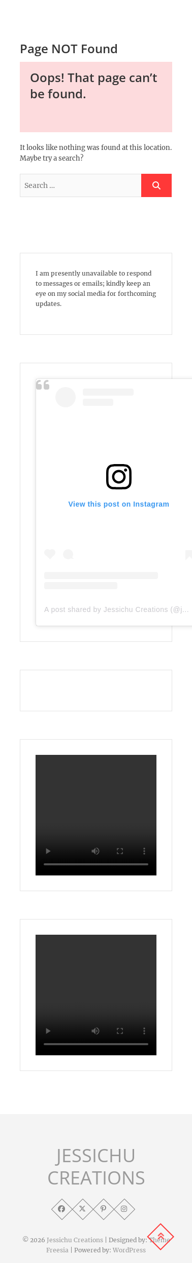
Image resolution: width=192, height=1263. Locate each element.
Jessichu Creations (75, 1240)
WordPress (129, 1250)
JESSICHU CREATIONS (96, 1166)
